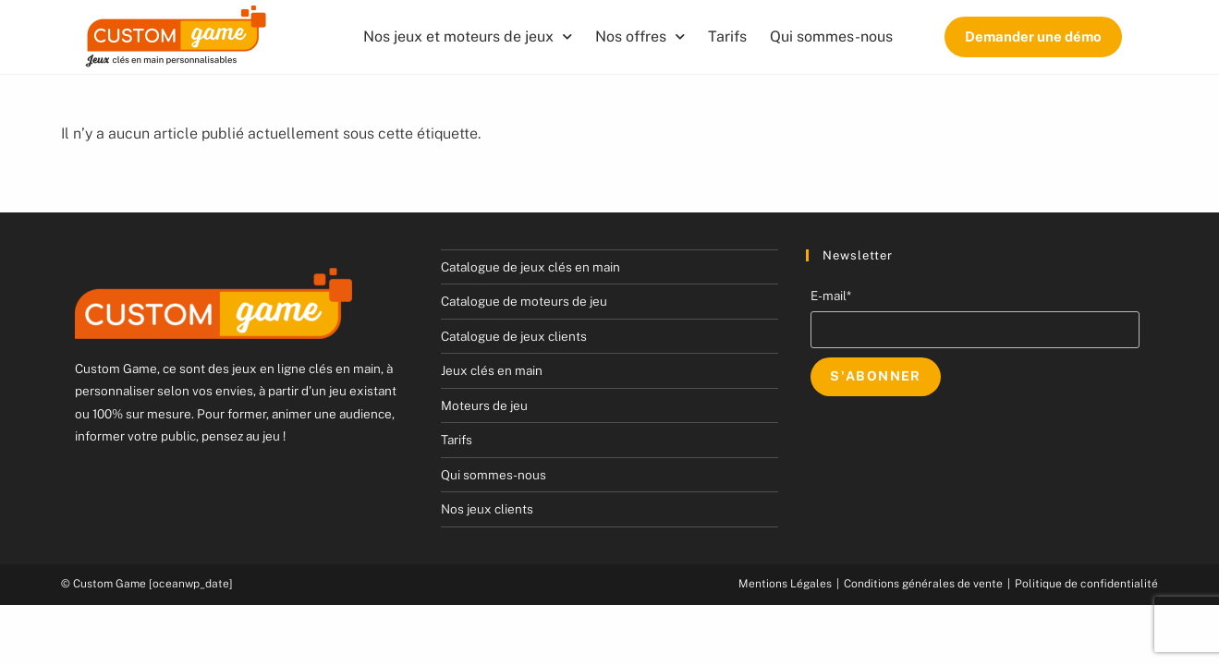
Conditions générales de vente (923, 583)
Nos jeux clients (487, 509)
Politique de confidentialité (1086, 583)
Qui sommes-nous (831, 36)
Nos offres (640, 36)
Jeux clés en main (491, 370)
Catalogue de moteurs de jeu (524, 301)
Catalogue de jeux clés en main (530, 267)
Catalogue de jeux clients (514, 336)
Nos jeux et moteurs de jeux (467, 36)
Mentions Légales (785, 583)
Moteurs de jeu (484, 405)
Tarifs (727, 36)
